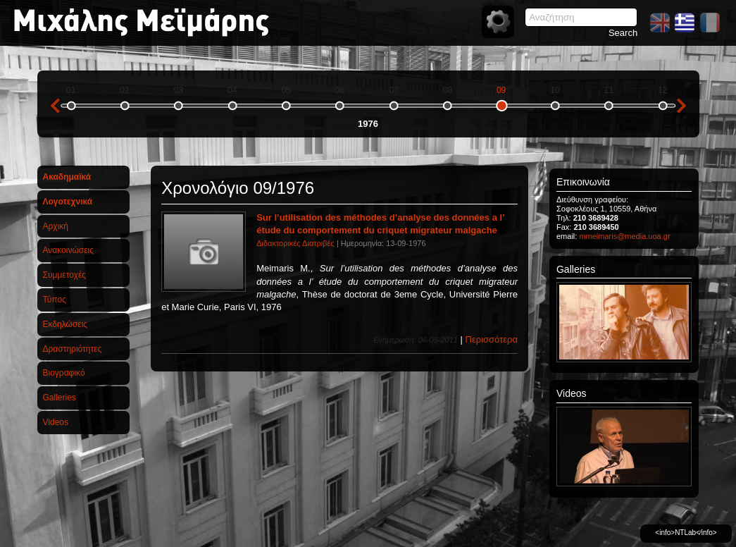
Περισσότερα (492, 339)
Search (623, 32)
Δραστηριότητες (72, 349)
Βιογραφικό (64, 373)
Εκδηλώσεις (65, 324)
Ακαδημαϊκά (67, 177)
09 (501, 90)
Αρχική (55, 226)
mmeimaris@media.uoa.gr (624, 236)
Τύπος (54, 300)
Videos (55, 422)
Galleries (59, 397)
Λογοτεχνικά (68, 202)
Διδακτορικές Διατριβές (295, 243)
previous (55, 106)
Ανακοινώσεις (68, 250)
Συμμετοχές (65, 275)
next (681, 106)
